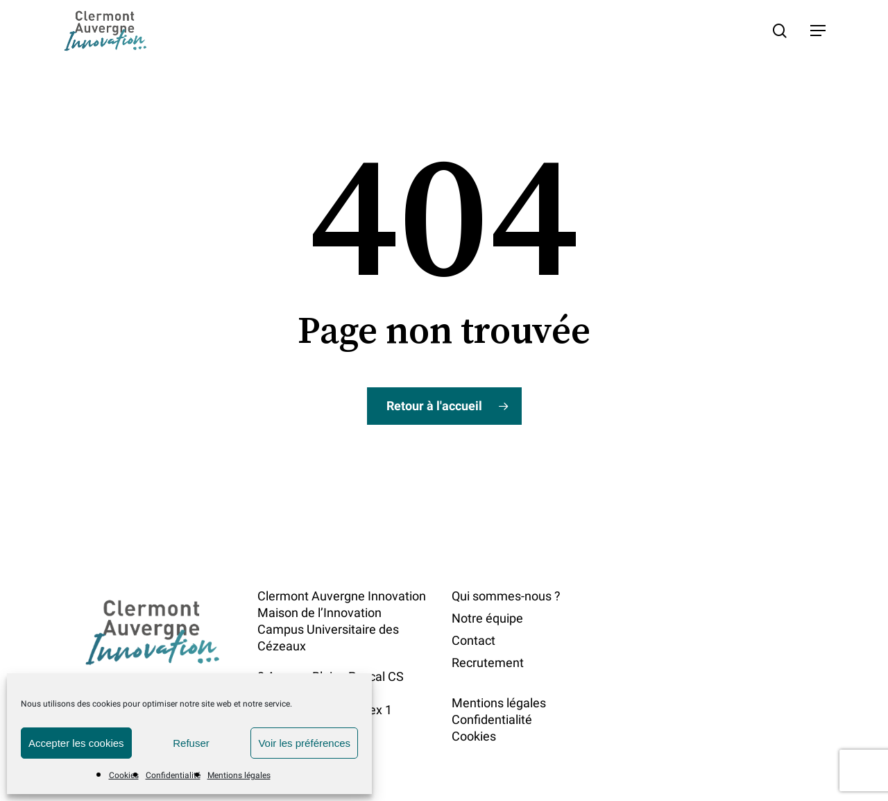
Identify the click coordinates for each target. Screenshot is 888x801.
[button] (818, 30)
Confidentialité (173, 775)
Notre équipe (487, 618)
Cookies (124, 775)
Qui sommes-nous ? (506, 596)
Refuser (191, 743)
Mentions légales (239, 775)
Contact (473, 640)
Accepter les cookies (76, 743)
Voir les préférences (304, 743)
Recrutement (488, 662)
